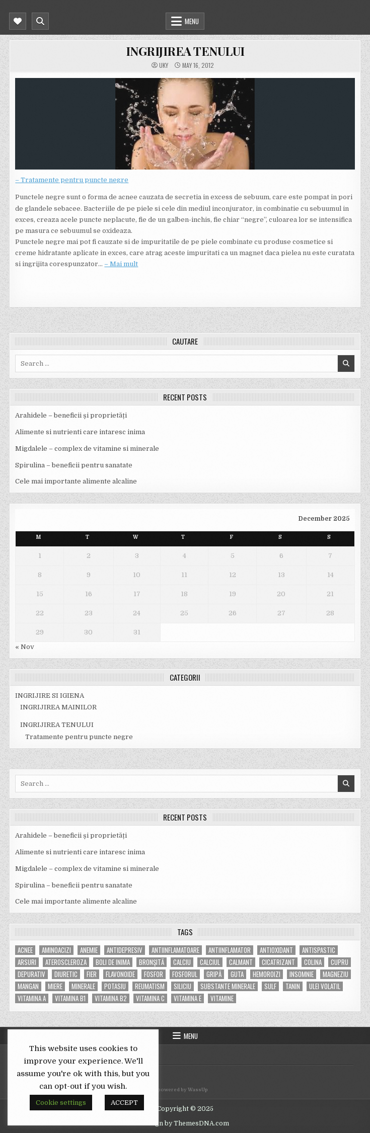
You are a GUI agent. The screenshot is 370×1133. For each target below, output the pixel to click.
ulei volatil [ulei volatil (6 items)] (324, 986)
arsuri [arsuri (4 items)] (27, 962)
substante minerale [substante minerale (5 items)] (227, 986)
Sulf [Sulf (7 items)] (270, 986)
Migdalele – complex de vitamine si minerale (87, 448)
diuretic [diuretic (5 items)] (66, 974)
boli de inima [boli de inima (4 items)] (113, 962)
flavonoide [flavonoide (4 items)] (120, 974)
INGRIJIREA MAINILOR (58, 707)
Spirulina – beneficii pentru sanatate (73, 465)
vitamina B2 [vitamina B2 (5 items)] (111, 998)
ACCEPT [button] (124, 1102)
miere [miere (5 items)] (55, 986)
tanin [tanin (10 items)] (292, 986)
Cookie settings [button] (61, 1102)
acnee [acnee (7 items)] (25, 950)
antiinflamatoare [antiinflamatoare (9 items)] (175, 950)
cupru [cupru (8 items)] (339, 962)
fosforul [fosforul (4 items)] (184, 974)
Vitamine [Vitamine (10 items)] (222, 998)
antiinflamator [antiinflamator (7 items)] (229, 950)
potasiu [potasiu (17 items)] (115, 986)
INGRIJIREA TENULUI (185, 51)
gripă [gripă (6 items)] (213, 974)
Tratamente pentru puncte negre (79, 737)
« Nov (24, 647)
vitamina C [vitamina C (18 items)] (150, 998)
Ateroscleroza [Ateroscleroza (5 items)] (66, 962)
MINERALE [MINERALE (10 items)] (83, 986)
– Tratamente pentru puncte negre (71, 180)
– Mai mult (121, 264)
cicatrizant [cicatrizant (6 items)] (278, 962)
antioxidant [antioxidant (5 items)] (276, 950)
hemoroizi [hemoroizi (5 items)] (266, 974)
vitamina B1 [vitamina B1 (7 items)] (70, 998)
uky (163, 65)
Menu (192, 21)
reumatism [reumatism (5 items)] (150, 986)
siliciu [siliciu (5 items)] (182, 986)
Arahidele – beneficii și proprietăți (71, 415)
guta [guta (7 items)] (237, 974)
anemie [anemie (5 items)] (89, 950)
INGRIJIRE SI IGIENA (49, 695)
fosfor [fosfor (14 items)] (153, 974)
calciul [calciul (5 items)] (210, 962)
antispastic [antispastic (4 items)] (318, 950)
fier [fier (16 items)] (92, 974)
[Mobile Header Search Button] (40, 21)
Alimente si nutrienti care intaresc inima (80, 432)
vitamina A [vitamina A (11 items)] (32, 998)
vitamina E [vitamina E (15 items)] (187, 998)
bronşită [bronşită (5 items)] (151, 962)
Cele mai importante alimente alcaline (76, 481)
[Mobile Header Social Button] (17, 21)
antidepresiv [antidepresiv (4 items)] (124, 950)
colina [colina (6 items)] (313, 962)
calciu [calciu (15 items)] (182, 962)
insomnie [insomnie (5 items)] (301, 974)
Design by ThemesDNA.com (185, 1123)
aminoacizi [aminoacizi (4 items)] (56, 950)
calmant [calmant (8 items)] (241, 962)
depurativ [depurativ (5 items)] (31, 974)
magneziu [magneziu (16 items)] (335, 974)
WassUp (198, 1089)
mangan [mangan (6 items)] (28, 986)
